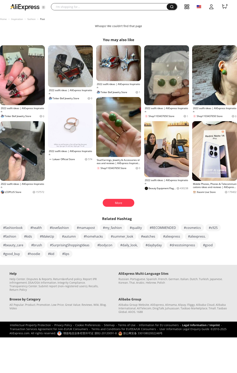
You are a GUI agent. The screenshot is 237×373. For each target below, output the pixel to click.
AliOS (131, 312)
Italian (184, 279)
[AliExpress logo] (24, 7)
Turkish (204, 279)
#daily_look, (129, 245)
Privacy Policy (63, 325)
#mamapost (86, 228)
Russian (123, 279)
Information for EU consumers (159, 325)
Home (3, 19)
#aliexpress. (197, 236)
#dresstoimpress (182, 245)
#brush (36, 245)
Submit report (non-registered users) (63, 286)
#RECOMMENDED (163, 228)
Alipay (182, 305)
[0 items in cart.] (224, 7)
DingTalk (158, 308)
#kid (51, 254)
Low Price (57, 305)
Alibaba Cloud (205, 305)
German (173, 279)
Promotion (43, 305)
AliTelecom (144, 308)
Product (30, 305)
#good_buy (11, 254)
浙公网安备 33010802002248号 (140, 333)
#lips (65, 254)
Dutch (194, 279)
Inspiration (17, 19)
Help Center (17, 279)
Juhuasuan (172, 308)
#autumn (69, 236)
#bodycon (104, 245)
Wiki (96, 305)
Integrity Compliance (71, 282)
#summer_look (122, 236)
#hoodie (34, 254)
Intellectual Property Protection (30, 325)
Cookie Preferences (88, 325)
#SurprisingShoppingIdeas (69, 245)
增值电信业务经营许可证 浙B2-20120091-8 (90, 333)
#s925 (213, 228)
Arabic (140, 282)
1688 (139, 312)
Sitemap (109, 325)
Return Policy (18, 290)
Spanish (151, 279)
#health (36, 228)
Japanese (216, 279)
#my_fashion (112, 228)
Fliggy (191, 305)
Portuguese (137, 279)
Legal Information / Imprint (201, 325)
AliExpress (157, 305)
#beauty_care (13, 245)
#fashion (9, 236)
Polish (161, 282)
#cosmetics (192, 228)
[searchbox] (110, 6)
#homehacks (93, 236)
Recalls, (93, 286)
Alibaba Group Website (133, 305)
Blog (103, 305)
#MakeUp (47, 236)
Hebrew (151, 282)
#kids (28, 236)
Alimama (171, 305)
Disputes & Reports (39, 279)
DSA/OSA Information (42, 282)
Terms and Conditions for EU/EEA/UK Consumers (123, 329)
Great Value (72, 305)
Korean (123, 282)
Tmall (212, 308)
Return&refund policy (67, 279)
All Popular (16, 305)
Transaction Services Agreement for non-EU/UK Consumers (49, 329)
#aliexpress (171, 236)
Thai (132, 282)
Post (42, 19)
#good (208, 245)
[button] (43, 7)
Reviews (87, 305)
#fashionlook (13, 228)
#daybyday (154, 245)
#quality (136, 228)
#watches (148, 236)
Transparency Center (23, 286)
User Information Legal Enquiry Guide (184, 329)
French (162, 279)
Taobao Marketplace (194, 308)
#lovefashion (59, 228)
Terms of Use (126, 325)
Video (13, 308)
